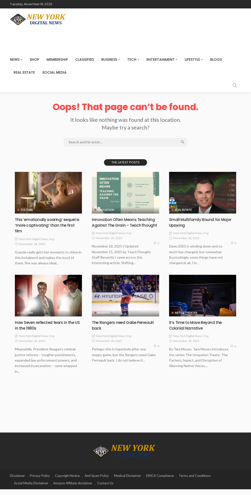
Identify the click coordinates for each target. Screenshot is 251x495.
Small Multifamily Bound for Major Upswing (197, 222)
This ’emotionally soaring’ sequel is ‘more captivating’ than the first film (48, 225)
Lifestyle (192, 59)
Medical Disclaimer (127, 481)
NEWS (15, 59)
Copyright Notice (67, 481)
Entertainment (161, 59)
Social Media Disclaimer (31, 489)
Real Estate (24, 72)
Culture (27, 209)
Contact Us (105, 489)
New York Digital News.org (36, 239)
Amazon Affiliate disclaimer (72, 489)
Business (109, 59)
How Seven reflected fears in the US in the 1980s (48, 331)
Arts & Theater (186, 318)
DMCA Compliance (160, 481)
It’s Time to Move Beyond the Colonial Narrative (198, 331)
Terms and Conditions (195, 481)
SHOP (34, 59)
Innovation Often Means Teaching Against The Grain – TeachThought (122, 225)
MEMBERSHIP (57, 59)
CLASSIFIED (84, 59)
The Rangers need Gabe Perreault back (117, 331)
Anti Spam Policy (97, 481)
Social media (54, 72)
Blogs (216, 59)
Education (106, 209)
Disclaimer (17, 481)
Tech (131, 59)
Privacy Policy (40, 481)
